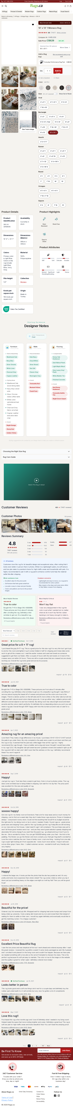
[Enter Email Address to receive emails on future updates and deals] (48, 1050)
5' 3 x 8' (64, 102)
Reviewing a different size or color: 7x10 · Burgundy (18, 963)
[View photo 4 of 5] (25, 668)
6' (48, 205)
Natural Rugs (53, 11)
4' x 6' (62, 116)
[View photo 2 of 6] (11, 717)
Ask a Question (44, 78)
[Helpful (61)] (65, 800)
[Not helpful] (70, 1005)
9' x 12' (42, 132)
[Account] (65, 6)
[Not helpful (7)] (70, 897)
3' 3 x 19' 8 (44, 167)
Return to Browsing (7, 16)
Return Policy (40, 1099)
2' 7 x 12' (43, 161)
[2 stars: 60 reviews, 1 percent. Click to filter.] (36, 551)
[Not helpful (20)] (69, 675)
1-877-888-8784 (8, 1)
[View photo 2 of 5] (11, 668)
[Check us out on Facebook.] (55, 1095)
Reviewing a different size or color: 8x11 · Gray (16, 663)
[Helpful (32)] (66, 974)
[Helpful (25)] (66, 1038)
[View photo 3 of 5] (18, 668)
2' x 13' (62, 156)
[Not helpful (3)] (70, 723)
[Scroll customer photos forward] (69, 525)
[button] (33, 24)
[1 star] (39, 631)
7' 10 (48, 181)
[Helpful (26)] (67, 1005)
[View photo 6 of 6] (39, 717)
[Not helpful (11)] (70, 766)
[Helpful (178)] (65, 675)
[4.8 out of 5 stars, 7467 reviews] (47, 33)
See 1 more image (28, 129)
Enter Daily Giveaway (26, 1091)
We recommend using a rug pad (61, 55)
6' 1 (63, 176)
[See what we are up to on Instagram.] (59, 1095)
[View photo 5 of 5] (32, 668)
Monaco (32, 16)
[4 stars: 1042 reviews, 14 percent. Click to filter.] (36, 545)
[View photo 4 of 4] (25, 794)
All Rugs (4, 11)
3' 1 (41, 176)
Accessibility (40, 1101)
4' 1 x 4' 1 (43, 190)
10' (56, 181)
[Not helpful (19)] (69, 800)
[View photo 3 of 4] (18, 794)
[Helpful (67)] (66, 723)
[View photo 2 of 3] (11, 760)
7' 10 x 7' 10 (44, 196)
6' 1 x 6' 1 (55, 190)
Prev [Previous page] (24, 1046)
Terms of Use (7, 1098)
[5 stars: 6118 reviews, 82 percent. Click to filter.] (36, 542)
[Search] (6, 6)
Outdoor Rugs (41, 11)
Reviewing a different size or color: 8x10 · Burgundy (18, 789)
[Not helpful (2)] (70, 933)
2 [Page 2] (32, 1046)
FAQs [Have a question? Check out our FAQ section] (38, 1096)
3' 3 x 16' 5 (54, 161)
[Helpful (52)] (66, 897)
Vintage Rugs (24, 16)
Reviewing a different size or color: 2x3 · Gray (16, 755)
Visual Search (65, 11)
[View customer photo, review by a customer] (36, 526)
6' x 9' (67, 122)
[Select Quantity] (48, 70)
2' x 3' (42, 116)
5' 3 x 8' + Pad (45, 122)
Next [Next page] (48, 1046)
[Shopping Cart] (70, 6)
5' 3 (56, 176)
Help (61, 1)
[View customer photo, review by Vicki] (49, 526)
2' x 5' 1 (52, 151)
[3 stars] (28, 631)
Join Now (66, 1050)
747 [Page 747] (43, 1046)
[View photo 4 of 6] (25, 717)
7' (41, 181)
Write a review (61, 32)
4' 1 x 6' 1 (53, 102)
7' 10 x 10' (43, 107)
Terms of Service (63, 1058)
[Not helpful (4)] (70, 974)
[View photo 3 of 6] (18, 717)
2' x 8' (42, 156)
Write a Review (64, 633)
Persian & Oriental (16, 11)
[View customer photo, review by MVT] (8, 526)
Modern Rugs (29, 11)
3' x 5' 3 (52, 116)
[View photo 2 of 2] (11, 927)
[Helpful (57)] (66, 861)
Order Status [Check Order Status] (40, 1094)
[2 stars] (33, 631)
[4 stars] (23, 631)
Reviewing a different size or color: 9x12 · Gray (16, 849)
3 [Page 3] (36, 1046)
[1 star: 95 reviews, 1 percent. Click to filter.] (36, 554)
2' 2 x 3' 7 (43, 142)
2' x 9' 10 (52, 156)
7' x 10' (42, 127)
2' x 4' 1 (42, 151)
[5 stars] (18, 631)
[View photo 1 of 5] (5, 668)
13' (62, 181)
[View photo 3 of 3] (18, 760)
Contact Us (40, 1091)
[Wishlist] (68, 6)
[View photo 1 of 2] (5, 927)
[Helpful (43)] (66, 933)
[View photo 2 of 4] (11, 794)
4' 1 (49, 176)
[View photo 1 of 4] (5, 794)
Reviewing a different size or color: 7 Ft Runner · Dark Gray (54, 619)
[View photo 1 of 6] (5, 717)
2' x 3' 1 (42, 102)
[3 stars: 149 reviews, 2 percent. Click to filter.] (36, 548)
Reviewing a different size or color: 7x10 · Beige (19, 618)
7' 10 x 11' (65, 127)
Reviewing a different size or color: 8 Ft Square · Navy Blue (20, 922)
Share (56, 78)
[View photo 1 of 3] (5, 760)
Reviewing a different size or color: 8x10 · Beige (17, 1027)
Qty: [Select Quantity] (41, 71)
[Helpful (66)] (65, 766)
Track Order (68, 1)
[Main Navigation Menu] (2, 6)
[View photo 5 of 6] (32, 717)
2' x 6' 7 (63, 151)
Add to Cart (58, 72)
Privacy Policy (41, 1056)
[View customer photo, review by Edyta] (22, 526)
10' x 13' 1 (53, 132)
